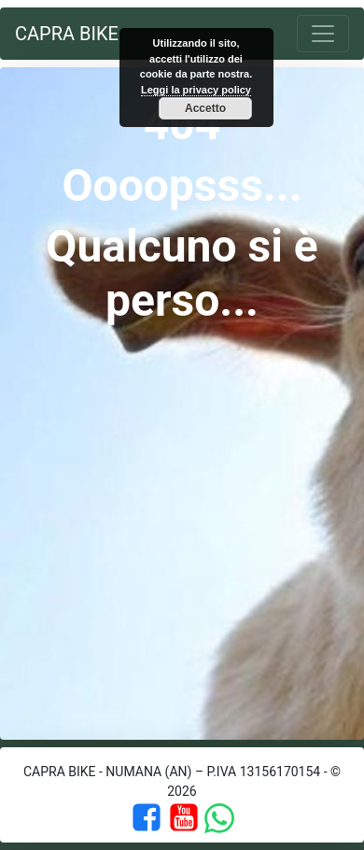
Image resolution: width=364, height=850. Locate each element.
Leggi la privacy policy (196, 89)
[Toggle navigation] (323, 33)
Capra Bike (67, 33)
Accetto (205, 108)
